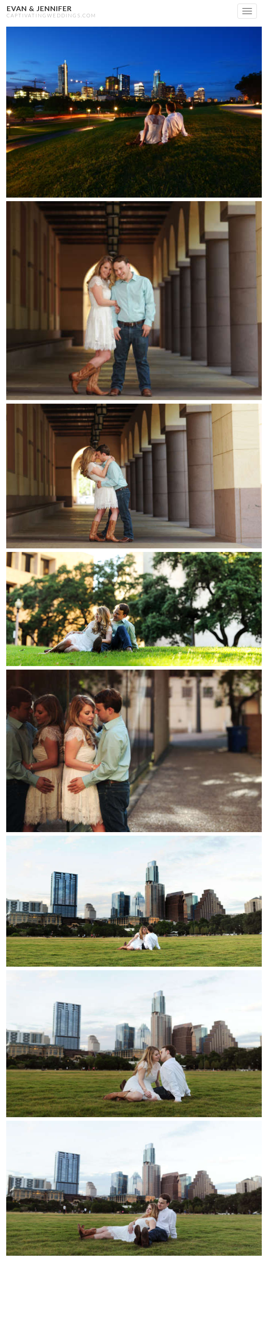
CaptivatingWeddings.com (51, 15)
